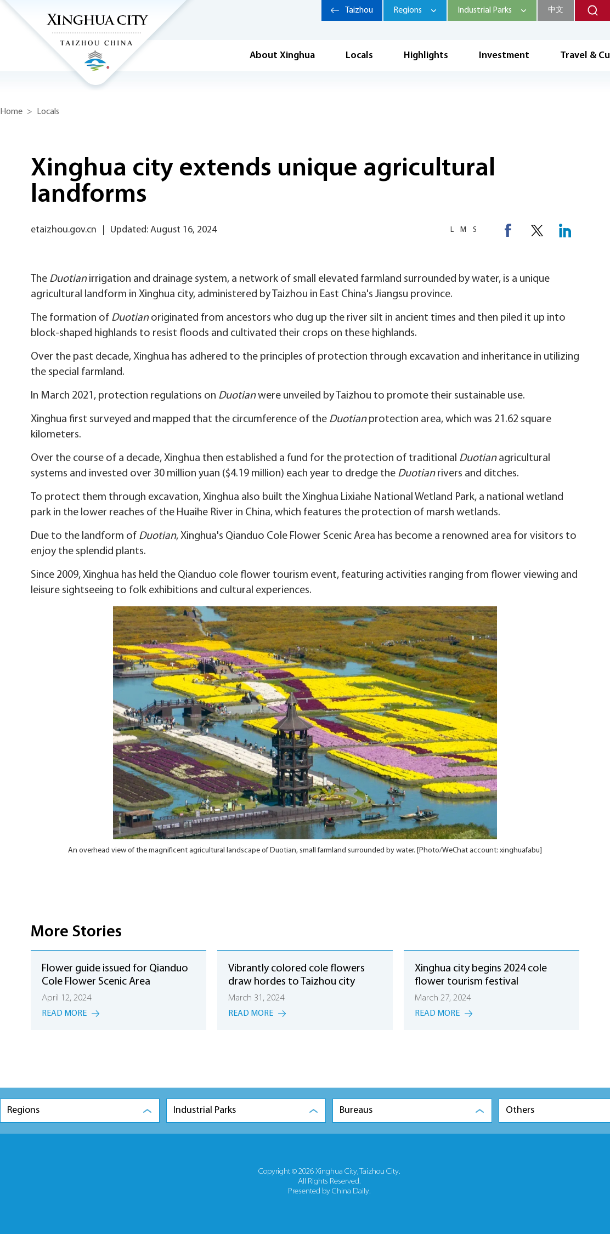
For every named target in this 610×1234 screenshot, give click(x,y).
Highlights (426, 55)
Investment (504, 55)
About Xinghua (282, 55)
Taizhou (359, 10)
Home (11, 111)
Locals (359, 55)
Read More (64, 1013)
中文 (555, 10)
